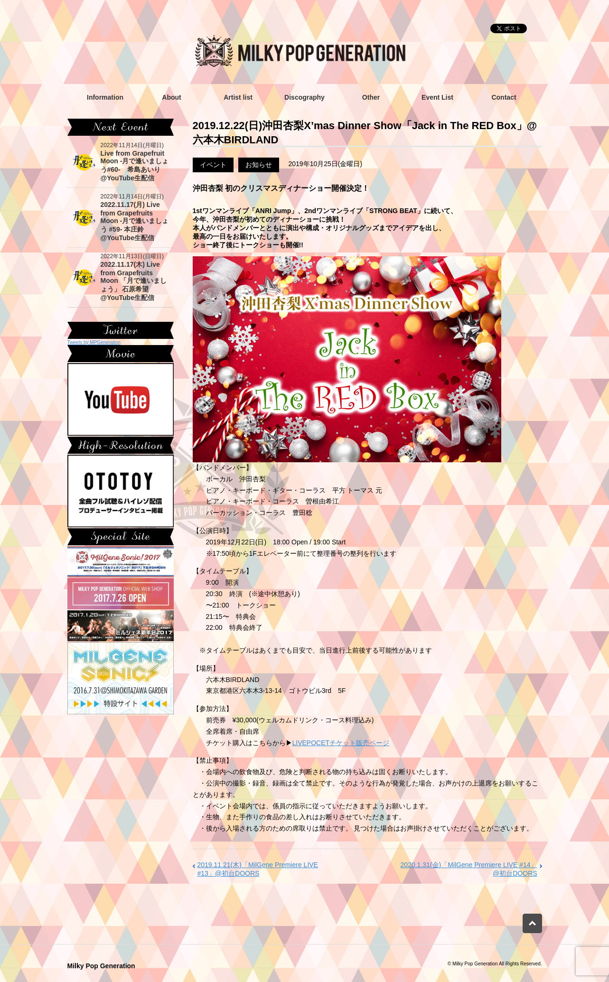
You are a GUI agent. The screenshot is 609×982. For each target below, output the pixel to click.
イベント (213, 164)
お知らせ (258, 164)
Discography (304, 97)
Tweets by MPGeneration (94, 342)
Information (105, 97)
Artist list (238, 97)
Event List (437, 97)
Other (371, 97)
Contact (503, 97)
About (171, 97)
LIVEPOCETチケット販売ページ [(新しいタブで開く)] (341, 743)
